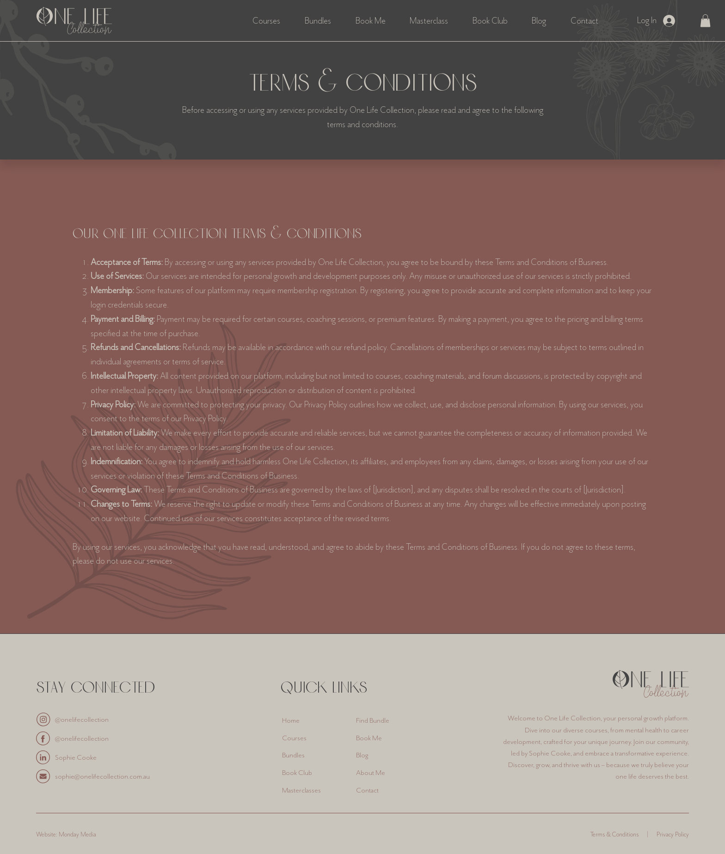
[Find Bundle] (387, 720)
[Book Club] (313, 772)
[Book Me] (387, 738)
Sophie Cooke (76, 757)
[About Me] (387, 772)
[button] (705, 20)
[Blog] (387, 755)
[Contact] (387, 790)
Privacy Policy (673, 834)
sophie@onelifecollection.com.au (102, 776)
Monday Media (77, 834)
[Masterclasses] (313, 790)
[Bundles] (313, 755)
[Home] (313, 720)
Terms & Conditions (614, 834)
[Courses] (313, 738)
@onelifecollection (82, 719)
